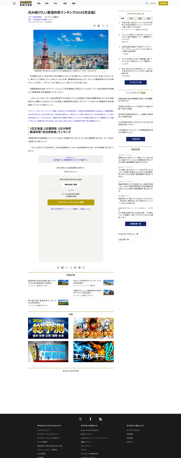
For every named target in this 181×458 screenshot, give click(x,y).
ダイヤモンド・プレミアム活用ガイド (48, 389)
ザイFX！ (84, 401)
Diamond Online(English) (89, 382)
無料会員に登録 (71, 185)
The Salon (84, 413)
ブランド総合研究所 (35, 17)
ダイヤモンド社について (135, 377)
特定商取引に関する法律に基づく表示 (49, 397)
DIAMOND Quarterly (88, 409)
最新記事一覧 (135, 224)
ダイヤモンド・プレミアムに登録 (71, 202)
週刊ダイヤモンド (86, 386)
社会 (29, 19)
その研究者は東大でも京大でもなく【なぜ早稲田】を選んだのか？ (135, 123)
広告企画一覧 (123, 239)
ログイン (138, 4)
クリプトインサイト (87, 421)
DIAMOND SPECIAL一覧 (128, 234)
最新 (123, 19)
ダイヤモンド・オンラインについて (49, 377)
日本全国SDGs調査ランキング (43, 19)
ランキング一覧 (136, 82)
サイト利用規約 (42, 393)
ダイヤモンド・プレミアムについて (48, 386)
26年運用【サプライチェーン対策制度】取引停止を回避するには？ (135, 131)
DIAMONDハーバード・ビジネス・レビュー (94, 389)
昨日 (131, 19)
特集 (80, 4)
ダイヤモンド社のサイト (89, 377)
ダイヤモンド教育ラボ (88, 425)
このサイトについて (43, 382)
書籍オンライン (86, 393)
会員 (148, 19)
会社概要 (130, 386)
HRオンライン (85, 417)
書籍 (88, 4)
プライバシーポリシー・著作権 (47, 401)
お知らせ (130, 393)
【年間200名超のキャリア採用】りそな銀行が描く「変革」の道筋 (135, 108)
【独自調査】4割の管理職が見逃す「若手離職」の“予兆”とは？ (135, 100)
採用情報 (130, 389)
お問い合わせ (41, 413)
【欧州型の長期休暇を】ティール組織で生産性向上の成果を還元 (135, 115)
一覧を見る (135, 139)
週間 (140, 19)
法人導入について (43, 417)
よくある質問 (41, 405)
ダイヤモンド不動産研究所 (89, 405)
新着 (54, 4)
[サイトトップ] (39, 4)
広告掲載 (40, 409)
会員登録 (148, 4)
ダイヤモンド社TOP (133, 382)
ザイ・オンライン (86, 397)
